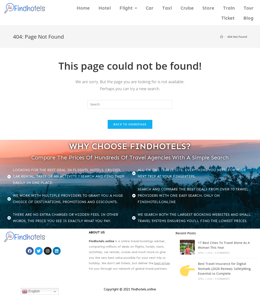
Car (149, 8)
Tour (248, 8)
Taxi (167, 8)
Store (208, 8)
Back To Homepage (129, 126)
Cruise (187, 8)
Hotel (104, 8)
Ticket (228, 18)
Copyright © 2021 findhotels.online (130, 291)
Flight (128, 8)
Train (229, 8)
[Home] (221, 37)
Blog (248, 18)
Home (83, 8)
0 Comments (222, 254)
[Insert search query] (130, 104)
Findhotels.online (101, 243)
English (31, 291)
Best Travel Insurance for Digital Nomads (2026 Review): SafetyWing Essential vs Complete (224, 271)
